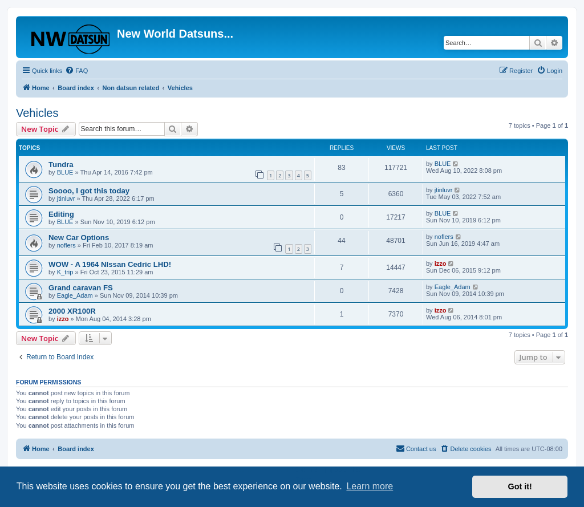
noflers (66, 245)
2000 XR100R (72, 311)
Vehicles (37, 113)
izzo (441, 263)
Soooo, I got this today (88, 190)
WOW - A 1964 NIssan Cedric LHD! (109, 264)
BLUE (65, 172)
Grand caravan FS (80, 287)
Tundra (61, 164)
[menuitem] (76, 71)
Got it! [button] (520, 486)
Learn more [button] (369, 486)
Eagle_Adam (75, 295)
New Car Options (78, 237)
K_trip (65, 272)
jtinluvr (66, 198)
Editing (61, 214)
